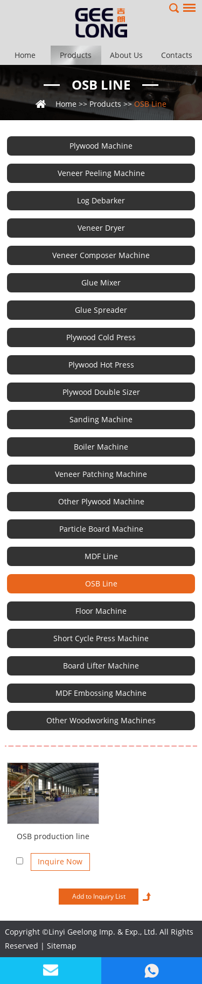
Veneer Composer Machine (101, 255)
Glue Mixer (101, 282)
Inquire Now (60, 861)
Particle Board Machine (101, 529)
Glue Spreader (101, 310)
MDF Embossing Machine (101, 693)
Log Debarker (101, 200)
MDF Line (101, 556)
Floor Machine (101, 611)
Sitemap (61, 946)
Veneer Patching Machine (101, 474)
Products (76, 55)
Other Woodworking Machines (101, 720)
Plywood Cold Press (101, 337)
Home (25, 55)
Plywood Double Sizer (101, 392)
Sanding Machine (101, 419)
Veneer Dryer (101, 228)
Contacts (176, 55)
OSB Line (101, 84)
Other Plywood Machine (101, 501)
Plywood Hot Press (101, 364)
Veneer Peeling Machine (101, 173)
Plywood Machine (101, 146)
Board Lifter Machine (101, 665)
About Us (126, 55)
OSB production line (53, 836)
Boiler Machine (101, 447)
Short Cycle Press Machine (101, 638)
